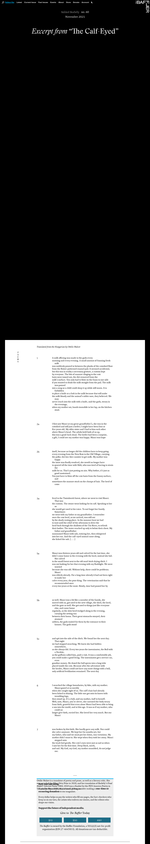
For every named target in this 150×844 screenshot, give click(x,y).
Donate (76, 2)
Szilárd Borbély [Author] (70, 12)
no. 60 (85, 12)
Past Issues (43, 2)
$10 (51, 820)
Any (99, 820)
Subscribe (9, 2)
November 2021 (75, 16)
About (61, 2)
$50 (75, 820)
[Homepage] (143, 6)
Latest (19, 2)
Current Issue (30, 2)
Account (85, 2)
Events (53, 2)
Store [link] (68, 2)
